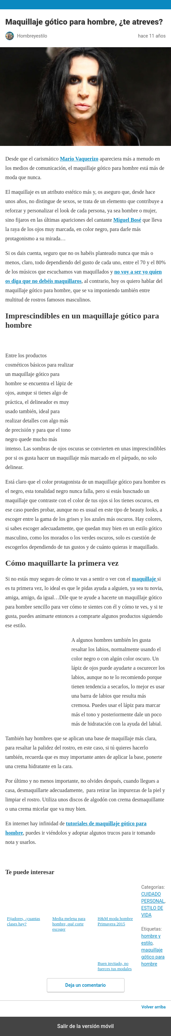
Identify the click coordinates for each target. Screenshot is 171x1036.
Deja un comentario (85, 985)
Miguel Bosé (127, 220)
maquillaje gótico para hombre (153, 957)
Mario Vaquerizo (79, 159)
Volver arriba (153, 1006)
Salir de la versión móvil (85, 1026)
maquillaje (144, 579)
